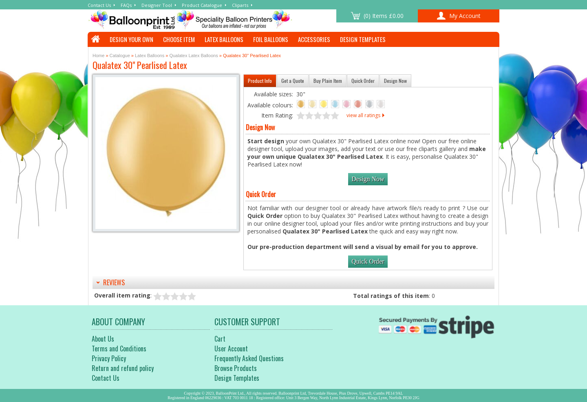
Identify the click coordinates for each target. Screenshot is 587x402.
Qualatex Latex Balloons (193, 55)
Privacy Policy (109, 358)
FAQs (126, 5)
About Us (103, 339)
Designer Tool (156, 5)
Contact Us (99, 5)
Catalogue (120, 55)
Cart (219, 339)
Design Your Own (131, 39)
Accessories (314, 39)
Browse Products (235, 368)
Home (98, 55)
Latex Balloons (224, 39)
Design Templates (363, 39)
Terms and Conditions (119, 348)
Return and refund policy (123, 368)
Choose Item (179, 39)
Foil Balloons (270, 39)
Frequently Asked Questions (249, 358)
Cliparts (240, 5)
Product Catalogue (202, 5)
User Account (231, 348)
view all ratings (363, 115)
